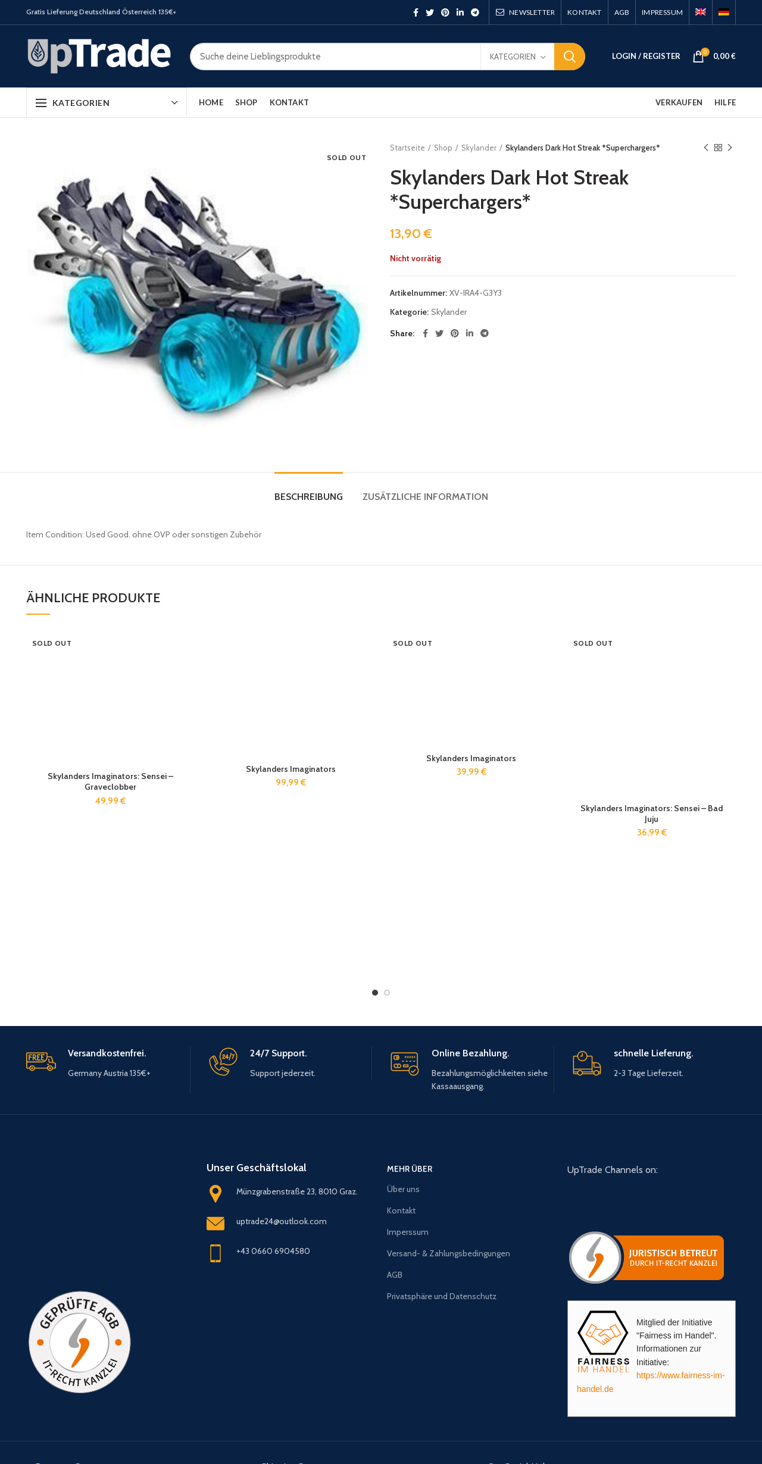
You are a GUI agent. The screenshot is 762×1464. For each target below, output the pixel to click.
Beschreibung (308, 496)
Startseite (407, 147)
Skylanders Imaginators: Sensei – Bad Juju (651, 813)
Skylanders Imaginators (291, 769)
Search (569, 56)
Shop (443, 147)
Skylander (478, 147)
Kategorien (513, 56)
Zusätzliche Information (425, 496)
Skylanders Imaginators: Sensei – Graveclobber (110, 781)
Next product (729, 147)
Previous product (706, 147)
